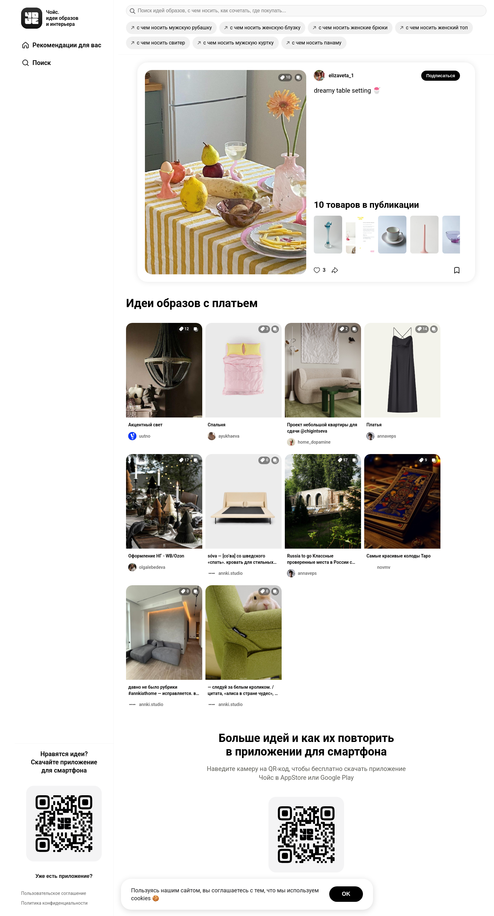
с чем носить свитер (158, 43)
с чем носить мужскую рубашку (171, 28)
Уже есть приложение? (64, 876)
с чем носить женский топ (434, 28)
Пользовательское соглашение (53, 893)
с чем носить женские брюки (350, 28)
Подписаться (440, 75)
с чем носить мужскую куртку (235, 43)
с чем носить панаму (314, 43)
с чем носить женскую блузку (262, 28)
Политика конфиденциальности (54, 903)
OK (346, 894)
